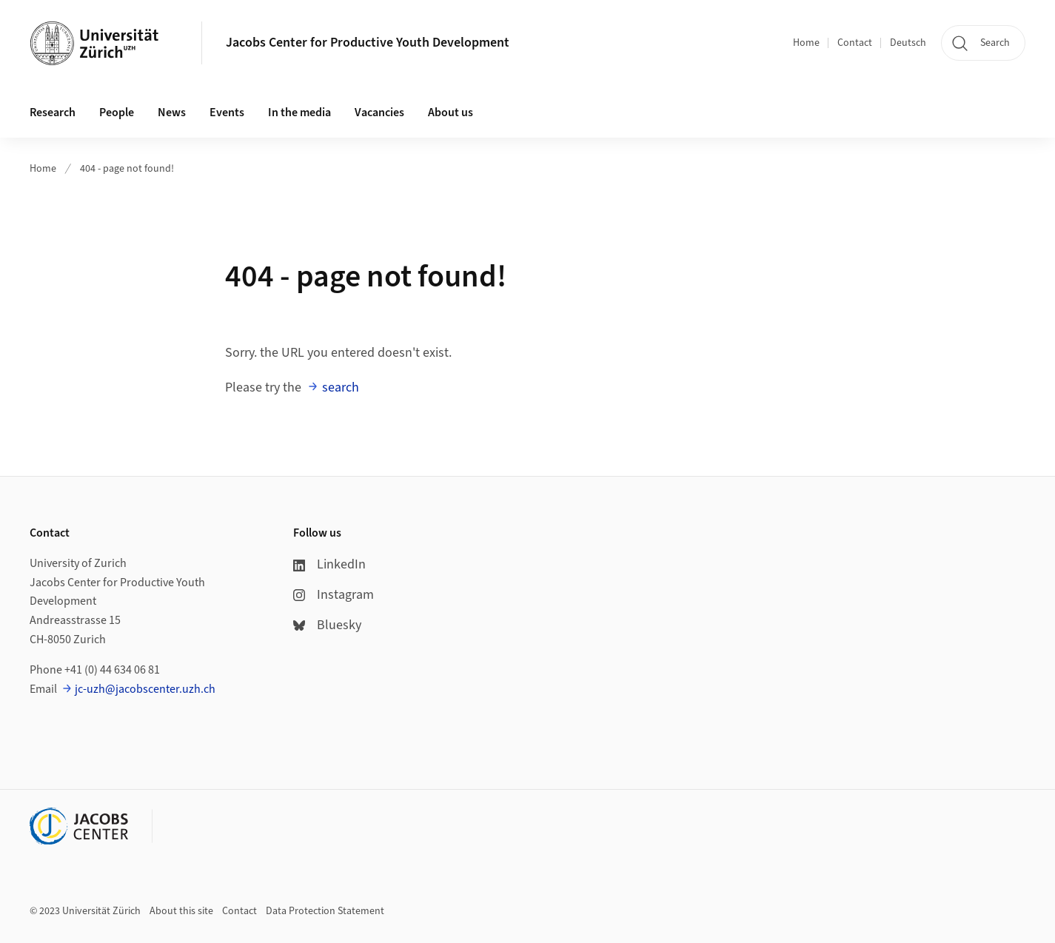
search (340, 387)
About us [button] (450, 112)
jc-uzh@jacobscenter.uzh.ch (145, 689)
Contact (854, 43)
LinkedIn (329, 564)
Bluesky (327, 625)
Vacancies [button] (379, 112)
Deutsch (908, 43)
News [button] (172, 112)
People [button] (116, 112)
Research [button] (53, 112)
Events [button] (227, 112)
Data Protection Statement (325, 911)
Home (806, 43)
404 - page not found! (127, 168)
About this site (181, 911)
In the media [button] (299, 112)
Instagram (333, 594)
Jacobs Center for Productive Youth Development (367, 42)
